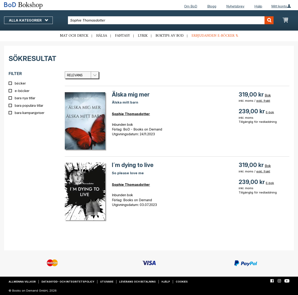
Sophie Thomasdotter (131, 114)
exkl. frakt (263, 100)
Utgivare (106, 281)
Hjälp (258, 6)
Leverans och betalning (137, 281)
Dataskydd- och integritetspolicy (67, 281)
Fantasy (122, 36)
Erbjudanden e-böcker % (215, 36)
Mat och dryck (74, 36)
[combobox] (171, 20)
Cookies (182, 281)
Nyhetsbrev (235, 6)
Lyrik (143, 36)
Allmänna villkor (22, 281)
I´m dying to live (133, 165)
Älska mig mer (131, 94)
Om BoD (190, 6)
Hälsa (101, 36)
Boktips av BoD (170, 36)
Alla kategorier (28, 20)
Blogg (211, 6)
